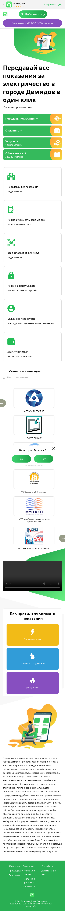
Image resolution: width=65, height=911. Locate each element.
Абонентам (14, 866)
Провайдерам (16, 870)
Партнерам (14, 875)
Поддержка (28, 866)
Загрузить (50, 4)
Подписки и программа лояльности (29, 882)
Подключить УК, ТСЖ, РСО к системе (33, 23)
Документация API (48, 872)
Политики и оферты (29, 872)
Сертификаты (48, 866)
